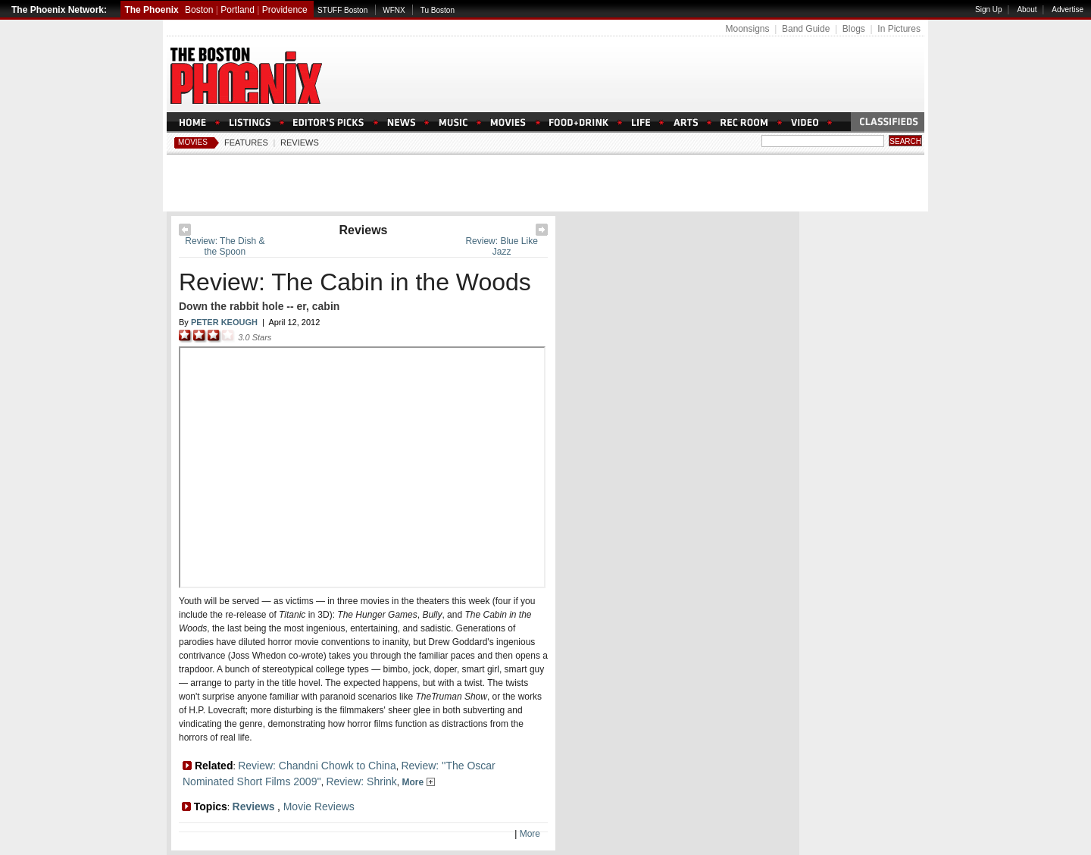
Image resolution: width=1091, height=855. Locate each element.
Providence (285, 10)
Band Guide (806, 28)
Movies (193, 142)
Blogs (853, 28)
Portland (237, 10)
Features (246, 142)
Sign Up (988, 9)
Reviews (299, 142)
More (418, 782)
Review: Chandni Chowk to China (317, 765)
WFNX (394, 10)
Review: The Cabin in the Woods (355, 282)
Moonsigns (747, 28)
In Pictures (899, 28)
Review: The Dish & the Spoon (224, 246)
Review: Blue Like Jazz (501, 246)
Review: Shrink (361, 781)
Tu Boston (437, 10)
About (1026, 9)
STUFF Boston (342, 10)
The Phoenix (151, 10)
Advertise (1067, 9)
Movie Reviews (319, 806)
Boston (199, 10)
